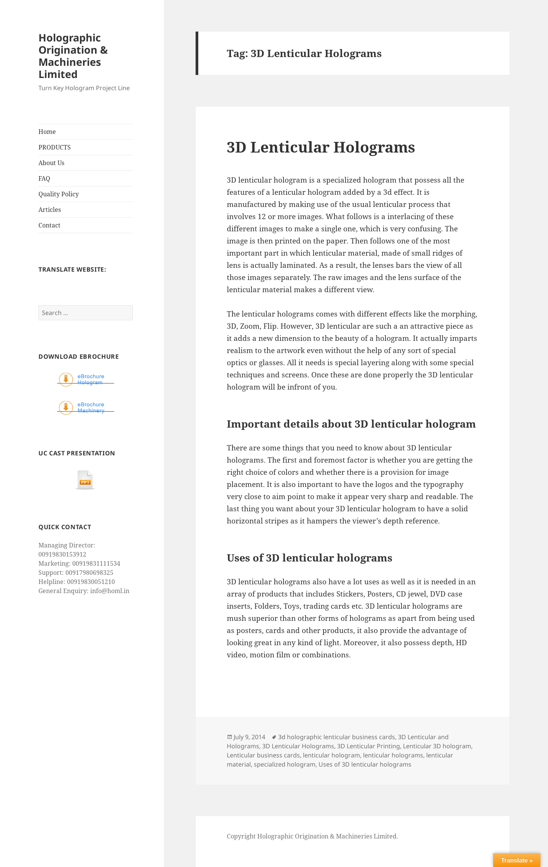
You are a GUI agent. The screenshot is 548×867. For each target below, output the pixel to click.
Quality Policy (58, 194)
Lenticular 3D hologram (437, 746)
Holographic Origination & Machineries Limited (73, 55)
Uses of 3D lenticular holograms (365, 764)
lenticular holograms (393, 755)
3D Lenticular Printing (368, 746)
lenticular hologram (331, 755)
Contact (49, 225)
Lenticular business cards (263, 755)
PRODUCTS (54, 147)
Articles (49, 209)
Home (47, 131)
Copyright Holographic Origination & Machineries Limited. (312, 836)
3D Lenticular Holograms (321, 147)
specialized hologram (284, 764)
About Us (51, 163)
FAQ (44, 178)
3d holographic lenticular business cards (336, 737)
